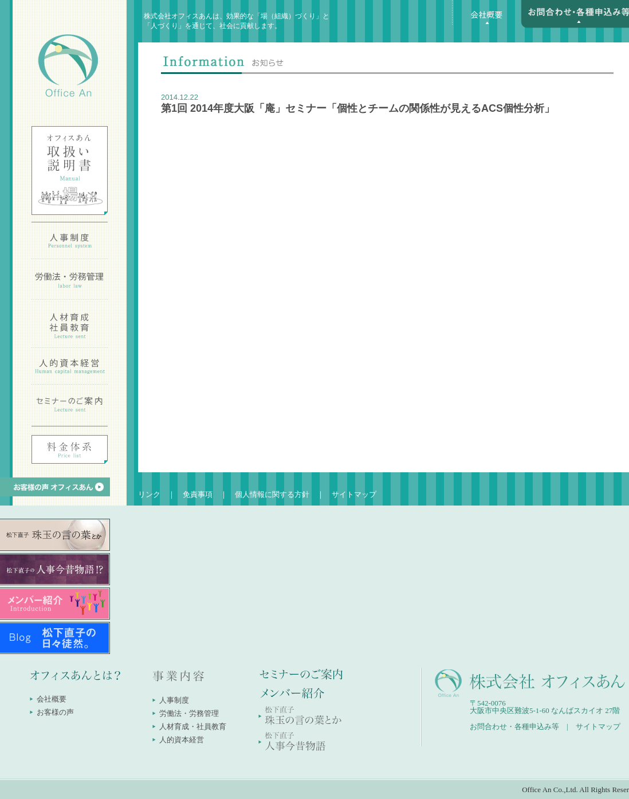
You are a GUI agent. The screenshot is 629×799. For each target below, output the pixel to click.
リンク (149, 494)
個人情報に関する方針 (272, 494)
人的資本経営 (181, 739)
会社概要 (51, 699)
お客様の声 (55, 712)
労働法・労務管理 (189, 713)
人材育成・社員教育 (192, 726)
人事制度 (174, 700)
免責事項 (198, 494)
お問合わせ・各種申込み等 (514, 726)
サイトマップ (354, 494)
